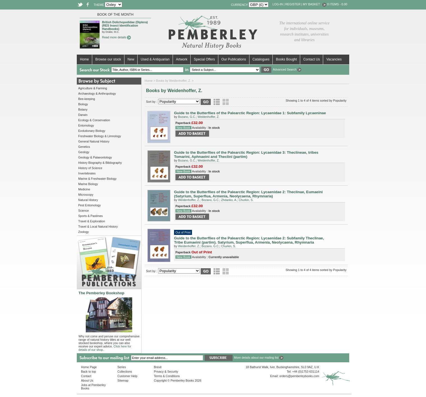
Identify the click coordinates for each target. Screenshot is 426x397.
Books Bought (286, 59)
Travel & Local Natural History (98, 226)
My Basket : (315, 4)
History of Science (90, 168)
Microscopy (85, 194)
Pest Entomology (89, 205)
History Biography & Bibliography (100, 162)
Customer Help (127, 376)
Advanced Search (287, 69)
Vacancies (333, 59)
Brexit (157, 367)
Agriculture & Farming (92, 88)
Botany (82, 109)
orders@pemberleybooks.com (299, 376)
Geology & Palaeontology (95, 157)
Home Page (89, 367)
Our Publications (233, 59)
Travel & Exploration (91, 221)
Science (83, 210)
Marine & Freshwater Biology (97, 178)
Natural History (88, 200)
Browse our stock (108, 59)
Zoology (83, 231)
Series (121, 367)
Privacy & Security (166, 371)
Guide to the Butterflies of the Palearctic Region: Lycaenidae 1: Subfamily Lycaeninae (250, 113)
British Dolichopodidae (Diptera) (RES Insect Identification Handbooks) (125, 25)
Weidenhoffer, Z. (208, 116)
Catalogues (261, 59)
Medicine (84, 189)
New (131, 59)
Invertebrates (87, 173)
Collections (124, 371)
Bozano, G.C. (187, 116)
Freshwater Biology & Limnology (99, 136)
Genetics (84, 146)
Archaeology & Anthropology (97, 93)
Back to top (88, 371)
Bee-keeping (86, 99)
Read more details (116, 37)
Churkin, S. (246, 200)
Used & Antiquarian (155, 59)
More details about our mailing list (258, 357)
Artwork (181, 59)
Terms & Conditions (167, 376)
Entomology (86, 125)
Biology (83, 104)
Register (292, 4)
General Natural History (93, 141)
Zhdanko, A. (229, 200)
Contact (86, 376)
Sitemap (122, 380)
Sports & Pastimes (90, 216)
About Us (87, 380)
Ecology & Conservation (94, 120)
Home (84, 59)
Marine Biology (88, 184)
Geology (83, 152)
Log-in (277, 4)
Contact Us (311, 59)
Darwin (82, 114)
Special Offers (204, 59)
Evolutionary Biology (91, 130)
